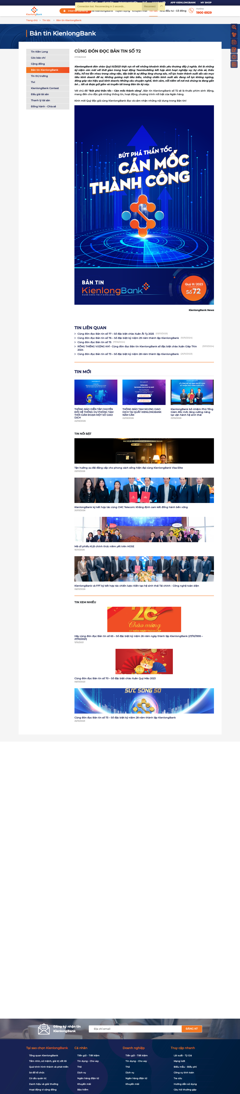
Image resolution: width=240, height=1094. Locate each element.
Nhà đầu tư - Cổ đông (173, 10)
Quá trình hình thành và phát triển (48, 1066)
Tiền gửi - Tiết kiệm (88, 1055)
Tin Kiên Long (39, 51)
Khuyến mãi (139, 10)
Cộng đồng (38, 63)
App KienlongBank (183, 2)
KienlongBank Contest (45, 88)
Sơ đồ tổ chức (36, 1072)
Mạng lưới (179, 1061)
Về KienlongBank (102, 10)
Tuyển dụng (122, 10)
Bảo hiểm (82, 1089)
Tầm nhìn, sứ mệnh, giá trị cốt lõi (48, 1061)
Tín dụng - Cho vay (88, 1061)
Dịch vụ (81, 1072)
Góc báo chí (38, 57)
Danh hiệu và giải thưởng (43, 1084)
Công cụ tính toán (184, 1072)
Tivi (33, 82)
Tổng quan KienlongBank (43, 1055)
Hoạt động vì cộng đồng (42, 1089)
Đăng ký (192, 1028)
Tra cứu (178, 1078)
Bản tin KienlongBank (44, 69)
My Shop (206, 2)
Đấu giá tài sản (40, 94)
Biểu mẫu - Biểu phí (185, 1066)
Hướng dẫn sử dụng (185, 1084)
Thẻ (79, 1066)
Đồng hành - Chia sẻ (43, 106)
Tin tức (153, 10)
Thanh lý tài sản (40, 100)
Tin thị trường (39, 76)
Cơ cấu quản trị (37, 1078)
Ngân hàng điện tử (88, 1078)
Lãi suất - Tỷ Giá (183, 1055)
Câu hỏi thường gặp (185, 1089)
